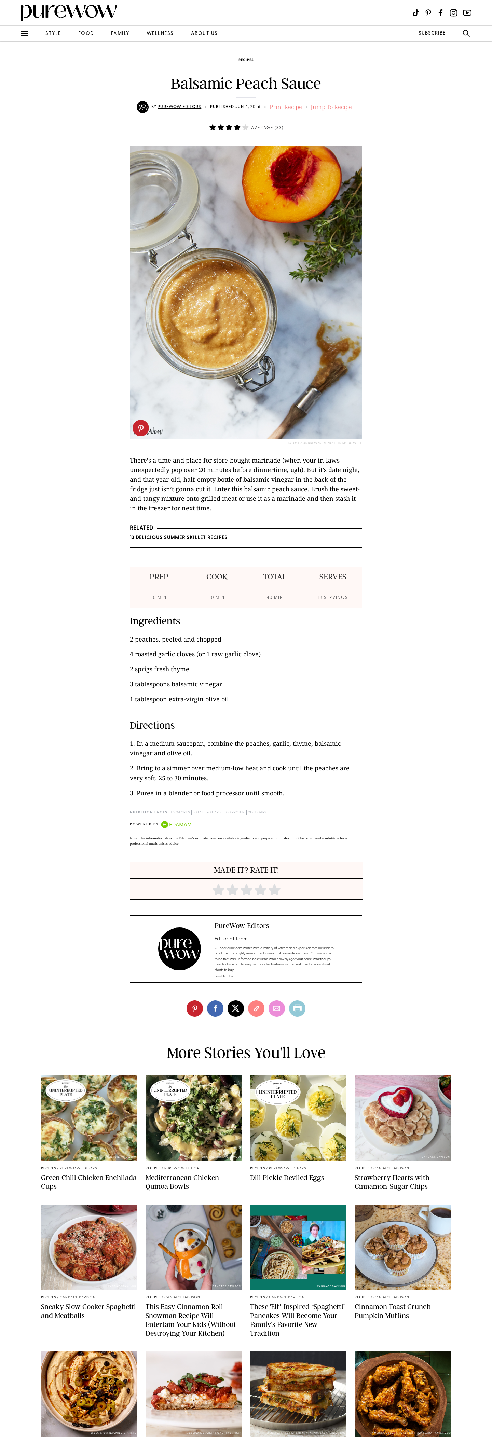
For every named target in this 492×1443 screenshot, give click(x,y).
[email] (277, 1008)
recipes (246, 60)
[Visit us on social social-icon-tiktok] (416, 12)
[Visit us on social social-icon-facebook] (440, 12)
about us (204, 33)
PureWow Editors (179, 107)
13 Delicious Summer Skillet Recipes (179, 537)
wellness (160, 33)
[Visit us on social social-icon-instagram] (453, 13)
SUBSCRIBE (432, 33)
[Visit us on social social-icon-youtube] (467, 13)
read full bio (225, 976)
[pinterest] (141, 428)
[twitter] (236, 1008)
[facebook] (215, 1008)
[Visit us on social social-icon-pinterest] (428, 12)
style (53, 33)
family (120, 33)
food (86, 33)
